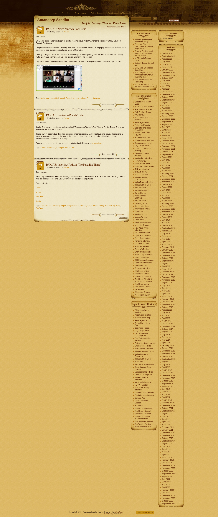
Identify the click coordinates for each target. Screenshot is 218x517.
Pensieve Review (142, 244)
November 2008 (168, 498)
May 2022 (166, 133)
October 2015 (167, 307)
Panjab (61, 148)
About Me (65, 13)
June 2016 (166, 288)
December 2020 (168, 179)
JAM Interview (140, 188)
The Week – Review (143, 424)
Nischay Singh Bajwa (88, 206)
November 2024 (168, 75)
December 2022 (168, 119)
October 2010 (167, 438)
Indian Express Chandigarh (141, 178)
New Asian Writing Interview (142, 229)
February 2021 (168, 173)
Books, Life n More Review (142, 134)
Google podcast (73, 206)
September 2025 (168, 56)
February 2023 (168, 113)
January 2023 (167, 116)
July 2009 (166, 479)
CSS (151, 512)
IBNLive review (141, 172)
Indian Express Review (144, 182)
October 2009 (167, 471)
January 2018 (167, 250)
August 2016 (167, 283)
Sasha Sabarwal (93, 98)
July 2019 (166, 220)
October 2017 (167, 258)
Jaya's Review (140, 193)
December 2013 (168, 351)
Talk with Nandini (141, 265)
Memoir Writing (141, 217)
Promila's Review (142, 246)
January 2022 (167, 143)
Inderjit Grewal (65, 98)
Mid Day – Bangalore (143, 375)
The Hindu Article (142, 274)
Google (38, 188)
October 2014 (167, 329)
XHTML (144, 512)
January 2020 (167, 206)
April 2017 (166, 266)
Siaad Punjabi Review (143, 255)
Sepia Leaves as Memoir (141, 402)
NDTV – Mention (141, 385)
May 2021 (166, 165)
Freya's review (140, 161)
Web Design (109, 514)
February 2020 (168, 203)
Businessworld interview (144, 140)
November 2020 (168, 182)
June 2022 (166, 130)
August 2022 (167, 124)
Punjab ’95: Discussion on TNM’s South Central (144, 86)
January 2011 (167, 430)
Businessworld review (143, 143)
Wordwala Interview (142, 427)
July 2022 (166, 127)
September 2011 (168, 411)
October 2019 (167, 214)
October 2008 (167, 501)
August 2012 (167, 386)
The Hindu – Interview (143, 408)
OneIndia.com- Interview (144, 395)
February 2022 (168, 141)
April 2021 (166, 168)
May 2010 (166, 452)
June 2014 (166, 337)
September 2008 (168, 504)
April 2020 (166, 198)
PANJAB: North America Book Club (66, 29)
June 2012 (166, 392)
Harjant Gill (54, 98)
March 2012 (167, 400)
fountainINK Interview (143, 158)
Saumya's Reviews (142, 249)
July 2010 (166, 446)
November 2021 (168, 149)
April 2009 (166, 487)
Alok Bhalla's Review (143, 112)
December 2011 (168, 405)
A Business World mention (142, 311)
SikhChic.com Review (143, 263)
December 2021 (168, 146)
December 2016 (168, 277)
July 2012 (166, 389)
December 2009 (168, 465)
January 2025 (167, 70)
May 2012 (166, 394)
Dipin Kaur (44, 98)
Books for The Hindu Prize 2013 (143, 129)
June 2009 (166, 482)
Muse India (139, 220)
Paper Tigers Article (142, 238)
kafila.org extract (141, 203)
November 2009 (168, 468)
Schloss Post (140, 398)
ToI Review (139, 289)
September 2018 (168, 228)
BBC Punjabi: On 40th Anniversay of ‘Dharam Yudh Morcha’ (144, 75)
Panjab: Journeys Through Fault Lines (123, 13)
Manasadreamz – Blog (144, 372)
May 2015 (166, 315)
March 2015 (167, 321)
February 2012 (168, 403)
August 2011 (167, 414)
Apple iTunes (45, 206)
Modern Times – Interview (141, 378)
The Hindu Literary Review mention (142, 417)
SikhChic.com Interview (144, 260)
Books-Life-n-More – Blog (143, 324)
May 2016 (166, 291)
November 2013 (168, 354)
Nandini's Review (142, 225)
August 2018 (167, 231)
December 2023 (168, 94)
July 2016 (166, 285)
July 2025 (166, 62)
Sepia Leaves (80, 13)
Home (54, 13)
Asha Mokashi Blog (142, 318)
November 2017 (168, 255)
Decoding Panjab (59, 206)
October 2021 (167, 152)
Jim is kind (139, 362)
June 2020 (166, 193)
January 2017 (167, 274)
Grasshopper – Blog (143, 346)
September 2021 (168, 154)
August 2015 (167, 310)
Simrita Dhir (69, 148)
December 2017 (168, 253)
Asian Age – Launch (143, 320)
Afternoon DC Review (143, 109)
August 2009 (167, 476)
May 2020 (166, 195)
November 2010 (168, 435)
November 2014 (168, 326)
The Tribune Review (143, 287)
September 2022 (168, 122)
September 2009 (168, 474)
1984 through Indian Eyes (143, 103)
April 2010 (166, 454)
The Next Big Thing (113, 206)
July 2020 (166, 190)
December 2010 (168, 433)
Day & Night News (142, 146)
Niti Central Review (142, 233)
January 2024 (167, 92)
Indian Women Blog (143, 185)
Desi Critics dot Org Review (142, 339)
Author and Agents (142, 125)
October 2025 (167, 53)
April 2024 (166, 89)
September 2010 (168, 441)
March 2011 (167, 424)
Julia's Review (140, 201)
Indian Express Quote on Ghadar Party (143, 40)
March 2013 (167, 370)
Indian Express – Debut (144, 351)
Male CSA (139, 212)
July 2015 (166, 313)
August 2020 (167, 187)
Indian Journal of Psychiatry (141, 355)
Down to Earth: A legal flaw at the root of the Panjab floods (144, 53)
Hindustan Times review (144, 166)
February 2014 (168, 345)
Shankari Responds (143, 252)
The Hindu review (142, 284)
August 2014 (167, 332)
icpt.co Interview (141, 175)
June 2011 (166, 419)
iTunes (38, 192)
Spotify (38, 201)
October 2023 (167, 97)
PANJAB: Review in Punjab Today (65, 115)
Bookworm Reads (142, 328)
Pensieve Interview (142, 241)
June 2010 (166, 449)
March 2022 (167, 138)
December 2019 (168, 209)
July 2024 (166, 81)
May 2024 (166, 86)
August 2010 (167, 444)
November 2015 (168, 304)
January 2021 (167, 176)
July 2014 (166, 334)
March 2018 (167, 244)
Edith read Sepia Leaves (145, 343)
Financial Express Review (142, 154)
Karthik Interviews (142, 206)
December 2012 (168, 375)
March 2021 (167, 171)
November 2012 (168, 378)
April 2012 (166, 397)
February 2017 (168, 272)
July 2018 (166, 234)
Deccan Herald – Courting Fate (141, 334)
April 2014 (166, 343)
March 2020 (167, 201)
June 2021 (166, 163)
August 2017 (167, 264)
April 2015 (166, 318)
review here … (98, 143)
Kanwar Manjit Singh (48, 148)
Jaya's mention (141, 190)
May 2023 (166, 105)
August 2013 (167, 362)
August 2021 (167, 157)
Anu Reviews (140, 115)
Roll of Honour (96, 13)
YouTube (39, 197)
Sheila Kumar (140, 406)
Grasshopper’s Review (144, 349)
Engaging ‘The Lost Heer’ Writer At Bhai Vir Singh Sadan (144, 46)
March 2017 (167, 269)
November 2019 (168, 212)
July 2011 (166, 416)
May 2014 (166, 340)
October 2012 (167, 381)
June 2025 (166, 64)
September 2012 (168, 384)
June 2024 (166, 83)
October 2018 (167, 225)
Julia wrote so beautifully (145, 364)
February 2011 (168, 427)
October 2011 (167, 408)
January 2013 (167, 373)
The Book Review (142, 271)
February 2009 (168, 490)
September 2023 (168, 100)
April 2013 (166, 367)
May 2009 (166, 485)
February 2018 (168, 247)
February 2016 (168, 299)
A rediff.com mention (143, 315)
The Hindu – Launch (143, 411)
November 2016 (168, 280)
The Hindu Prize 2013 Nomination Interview (143, 280)
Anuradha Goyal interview (141, 119)
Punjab (66, 32)
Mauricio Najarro (79, 98)
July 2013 (166, 364)
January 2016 (167, 302)
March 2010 (167, 457)
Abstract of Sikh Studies (144, 107)
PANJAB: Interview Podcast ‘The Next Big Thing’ (73, 164)
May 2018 (166, 239)
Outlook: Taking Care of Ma (144, 64)
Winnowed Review (142, 292)
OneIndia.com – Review (144, 393)
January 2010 (167, 463)
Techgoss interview (142, 268)
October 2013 (167, 356)
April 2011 (166, 422)
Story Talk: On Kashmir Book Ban (144, 69)
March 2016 (167, 296)
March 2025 (167, 67)
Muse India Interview (143, 222)
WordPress (119, 512)
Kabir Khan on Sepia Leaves (143, 368)
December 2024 (168, 73)
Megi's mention (141, 214)
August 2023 (167, 103)
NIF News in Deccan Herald (143, 59)
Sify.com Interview (142, 257)
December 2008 (168, 495)
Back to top (123, 218)
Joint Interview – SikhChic (141, 197)
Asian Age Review (142, 122)
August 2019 (167, 217)
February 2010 (168, 460)
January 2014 (167, 348)
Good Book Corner (142, 164)
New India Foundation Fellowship (143, 81)
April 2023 (166, 108)
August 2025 (167, 59)
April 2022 (166, 135)
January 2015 (167, 324)
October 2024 (167, 78)
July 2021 (166, 160)
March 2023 (167, 111)
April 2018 (166, 242)
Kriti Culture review (142, 209)
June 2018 (166, 236)
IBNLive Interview (142, 169)
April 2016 (166, 294)
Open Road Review (142, 235)
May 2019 (166, 223)
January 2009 (167, 493)
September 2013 (168, 359)
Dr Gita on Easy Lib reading (142, 149)
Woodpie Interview (142, 295)
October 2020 (167, 184)
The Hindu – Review (143, 414)
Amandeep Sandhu (53, 20)
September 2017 (168, 261)
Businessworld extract (143, 138)
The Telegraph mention (144, 421)
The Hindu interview (143, 276)
